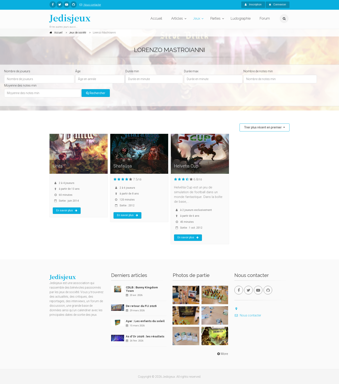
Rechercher (95, 93)
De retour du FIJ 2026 (141, 306)
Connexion (277, 4)
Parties (215, 18)
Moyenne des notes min (20, 85)
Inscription (253, 4)
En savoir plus (66, 210)
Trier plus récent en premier (263, 127)
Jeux (196, 18)
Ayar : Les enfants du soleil (145, 321)
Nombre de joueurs (17, 71)
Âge (77, 71)
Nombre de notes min (258, 71)
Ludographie (241, 18)
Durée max (191, 71)
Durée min (132, 71)
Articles (177, 18)
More (222, 354)
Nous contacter (89, 4)
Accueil (156, 18)
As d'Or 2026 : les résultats (145, 336)
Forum (265, 18)
